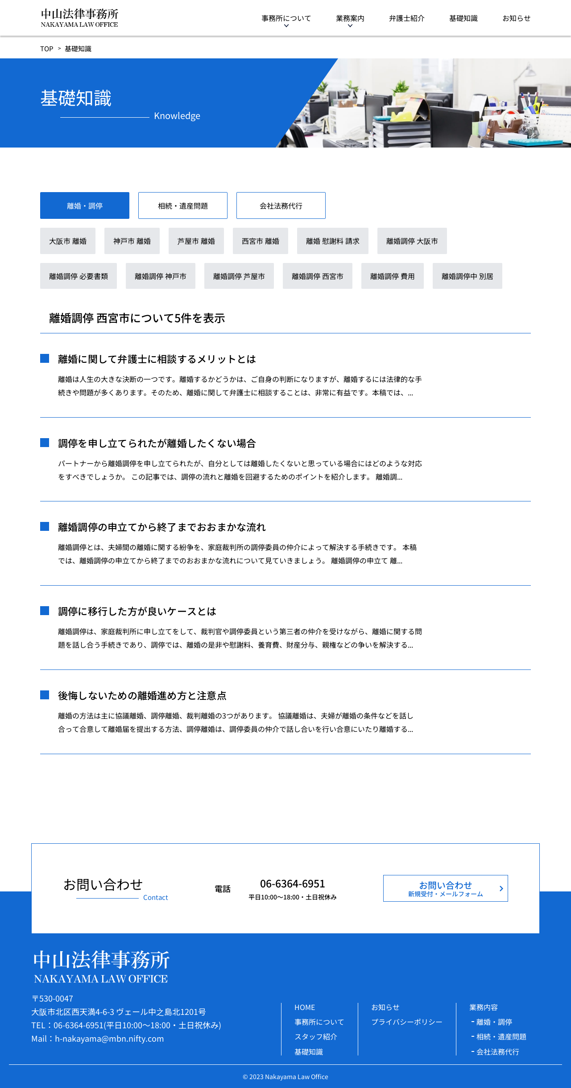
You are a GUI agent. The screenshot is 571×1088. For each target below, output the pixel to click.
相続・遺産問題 (501, 1036)
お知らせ (516, 17)
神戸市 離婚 (132, 240)
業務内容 (483, 1007)
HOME (304, 1007)
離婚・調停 (494, 1021)
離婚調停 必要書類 (78, 276)
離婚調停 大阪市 (412, 240)
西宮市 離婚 (260, 240)
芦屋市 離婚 (196, 240)
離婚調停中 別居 (467, 276)
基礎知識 (463, 17)
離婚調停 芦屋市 (239, 276)
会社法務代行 (497, 1051)
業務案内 (350, 17)
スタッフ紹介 (315, 1036)
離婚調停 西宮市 (317, 276)
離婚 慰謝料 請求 (333, 240)
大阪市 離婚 (68, 240)
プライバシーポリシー (407, 1021)
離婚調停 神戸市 (160, 276)
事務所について (286, 17)
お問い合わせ (445, 888)
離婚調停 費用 (392, 276)
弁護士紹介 (407, 17)
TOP (47, 48)
